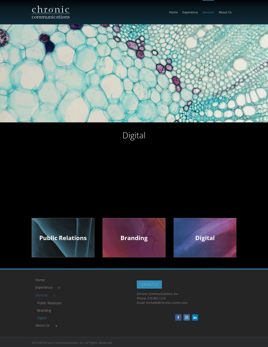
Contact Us (149, 284)
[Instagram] (187, 317)
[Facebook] (178, 317)
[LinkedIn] (195, 317)
